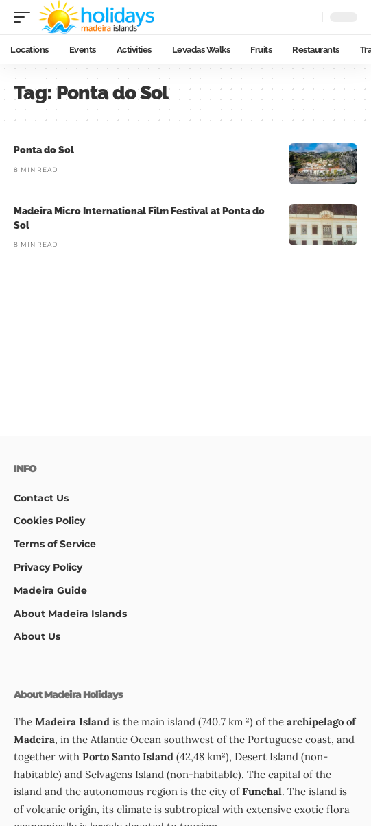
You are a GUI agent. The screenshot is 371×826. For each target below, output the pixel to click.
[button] (25, 17)
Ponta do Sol (44, 150)
